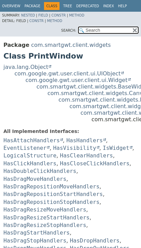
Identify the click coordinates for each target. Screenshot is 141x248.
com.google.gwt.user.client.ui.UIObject (67, 73)
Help (122, 6)
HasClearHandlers (86, 155)
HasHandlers (84, 140)
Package (32, 6)
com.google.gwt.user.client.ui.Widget (76, 80)
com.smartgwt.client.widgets (71, 45)
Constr (58, 15)
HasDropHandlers (95, 240)
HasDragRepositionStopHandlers (51, 202)
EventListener (24, 148)
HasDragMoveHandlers (34, 179)
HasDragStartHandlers (36, 232)
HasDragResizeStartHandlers (46, 217)
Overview (11, 6)
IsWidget (116, 148)
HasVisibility (74, 148)
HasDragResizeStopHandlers (44, 225)
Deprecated (87, 6)
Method (76, 15)
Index (108, 6)
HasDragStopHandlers (34, 240)
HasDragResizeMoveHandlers (44, 209)
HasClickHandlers (29, 163)
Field (43, 15)
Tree (67, 6)
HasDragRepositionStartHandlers (53, 194)
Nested (28, 15)
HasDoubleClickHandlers (39, 171)
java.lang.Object (25, 67)
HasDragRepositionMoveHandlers (51, 186)
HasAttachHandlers (31, 140)
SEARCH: (68, 30)
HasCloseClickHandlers (94, 163)
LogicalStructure (29, 155)
